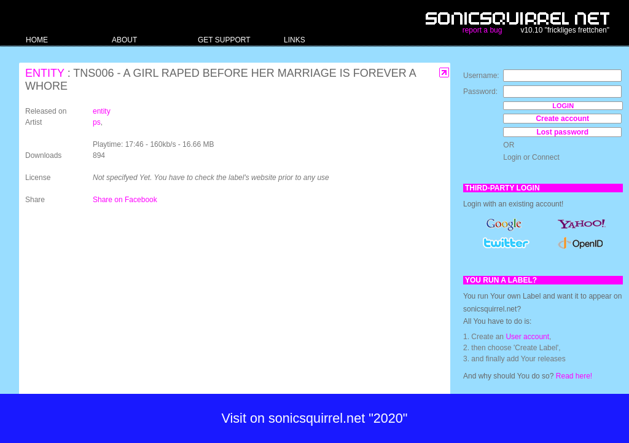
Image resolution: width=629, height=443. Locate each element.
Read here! (574, 376)
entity (44, 73)
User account (527, 336)
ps (97, 122)
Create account (562, 118)
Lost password (562, 132)
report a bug (482, 30)
